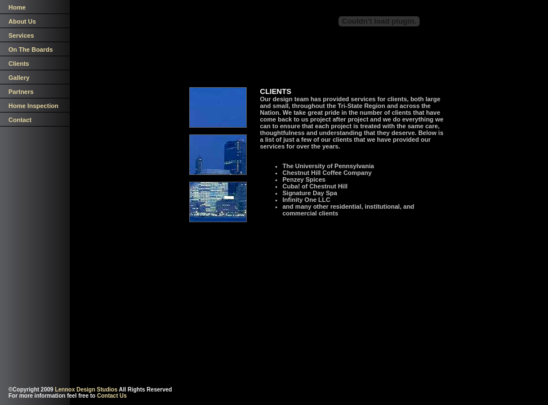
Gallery (18, 77)
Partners (21, 91)
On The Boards (30, 49)
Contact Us (112, 396)
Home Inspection (33, 105)
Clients (18, 63)
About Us (22, 21)
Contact (20, 119)
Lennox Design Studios (86, 389)
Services (21, 35)
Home (17, 7)
